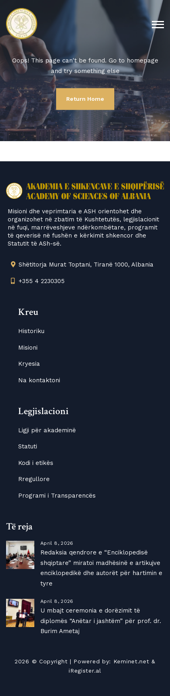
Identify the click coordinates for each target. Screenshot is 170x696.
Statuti (27, 446)
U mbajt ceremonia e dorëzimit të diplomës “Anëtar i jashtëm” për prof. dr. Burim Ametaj (100, 621)
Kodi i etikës (35, 463)
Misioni (28, 347)
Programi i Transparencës (57, 495)
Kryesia (29, 363)
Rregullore (34, 479)
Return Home (85, 99)
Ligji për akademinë (47, 430)
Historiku (31, 331)
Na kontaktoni (39, 380)
